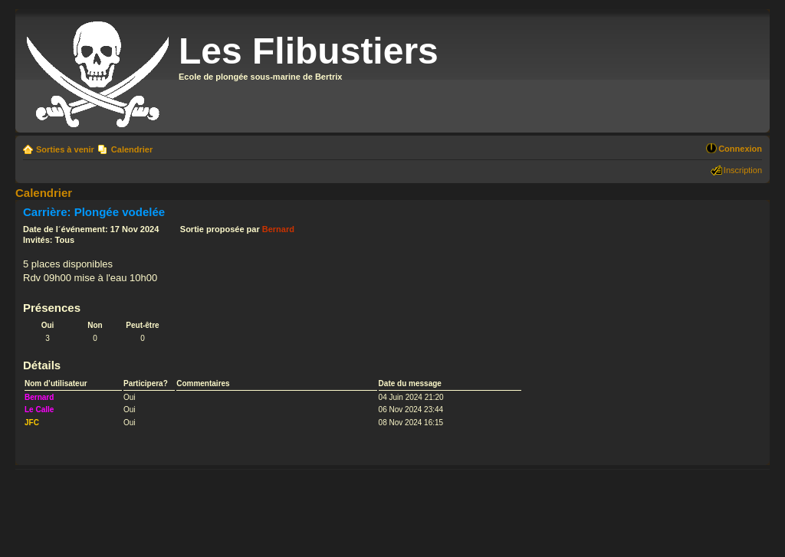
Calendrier (132, 149)
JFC (32, 422)
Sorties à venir (65, 149)
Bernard (278, 229)
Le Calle (39, 409)
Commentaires (202, 383)
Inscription (743, 170)
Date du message (410, 383)
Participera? (145, 383)
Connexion (740, 148)
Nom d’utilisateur (56, 383)
